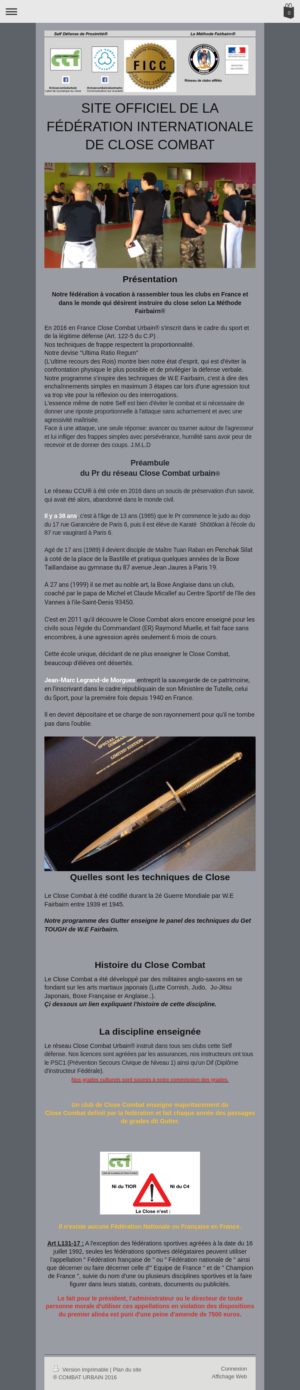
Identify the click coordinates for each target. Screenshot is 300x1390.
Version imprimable (81, 1370)
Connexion (234, 1369)
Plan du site (127, 1370)
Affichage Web (229, 1377)
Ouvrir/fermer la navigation (150, 11)
